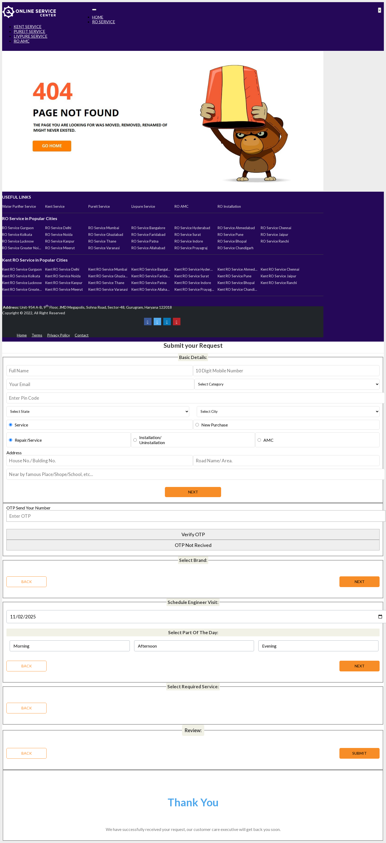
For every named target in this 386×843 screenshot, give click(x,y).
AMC (268, 440)
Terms (37, 335)
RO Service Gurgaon (18, 228)
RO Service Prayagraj (191, 248)
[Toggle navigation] (94, 9)
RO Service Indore (189, 241)
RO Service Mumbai (103, 228)
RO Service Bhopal (232, 241)
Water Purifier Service (19, 206)
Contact (82, 335)
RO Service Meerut (60, 248)
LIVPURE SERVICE (30, 36)
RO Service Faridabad (148, 234)
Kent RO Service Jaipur (278, 276)
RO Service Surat (188, 234)
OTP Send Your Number (28, 507)
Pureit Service (99, 206)
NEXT (360, 666)
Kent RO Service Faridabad (151, 276)
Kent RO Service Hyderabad (194, 269)
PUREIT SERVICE (29, 31)
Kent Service (55, 206)
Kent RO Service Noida (63, 276)
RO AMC (21, 41)
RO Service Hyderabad (192, 228)
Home (22, 335)
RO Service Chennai (276, 228)
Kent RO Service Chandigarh (237, 289)
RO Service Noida (59, 234)
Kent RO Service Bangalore (151, 269)
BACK (26, 666)
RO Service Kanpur (59, 241)
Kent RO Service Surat (192, 276)
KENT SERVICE (27, 26)
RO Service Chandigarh (235, 248)
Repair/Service (28, 440)
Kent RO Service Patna (148, 283)
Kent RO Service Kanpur (63, 283)
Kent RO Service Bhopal (236, 283)
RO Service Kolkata (17, 234)
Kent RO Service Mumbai (107, 269)
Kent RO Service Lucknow (22, 283)
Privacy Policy (58, 335)
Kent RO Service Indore (193, 283)
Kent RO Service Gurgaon (22, 269)
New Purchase (214, 424)
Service (21, 424)
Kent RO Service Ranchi (279, 283)
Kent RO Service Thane (106, 283)
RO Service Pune (230, 234)
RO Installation (229, 206)
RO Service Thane (102, 241)
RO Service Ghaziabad (105, 234)
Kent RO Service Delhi (62, 269)
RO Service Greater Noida (22, 248)
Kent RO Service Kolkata (21, 276)
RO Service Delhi (58, 228)
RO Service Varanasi (104, 248)
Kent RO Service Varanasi (108, 289)
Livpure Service (143, 206)
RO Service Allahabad (148, 248)
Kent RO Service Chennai (280, 269)
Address (14, 452)
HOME (97, 17)
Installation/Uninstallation (152, 440)
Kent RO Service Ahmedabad (237, 269)
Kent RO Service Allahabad (151, 289)
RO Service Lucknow (18, 241)
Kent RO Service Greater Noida (22, 289)
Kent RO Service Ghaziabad (108, 276)
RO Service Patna (144, 241)
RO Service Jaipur (274, 234)
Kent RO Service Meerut (64, 289)
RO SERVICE (103, 21)
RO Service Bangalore (148, 228)
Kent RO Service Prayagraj (194, 289)
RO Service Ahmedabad (236, 228)
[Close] (379, 10)
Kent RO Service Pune (234, 276)
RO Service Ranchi (275, 241)
